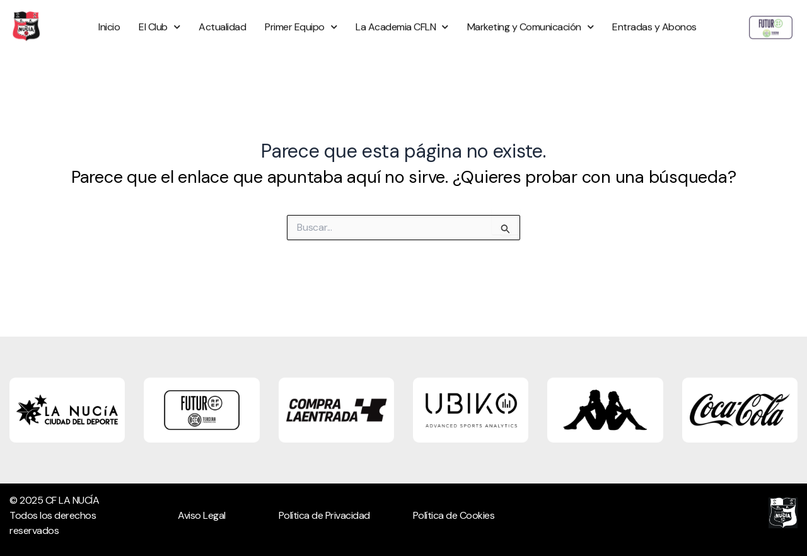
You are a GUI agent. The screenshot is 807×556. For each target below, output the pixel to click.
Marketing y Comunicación (530, 18)
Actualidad (222, 18)
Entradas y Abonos (654, 18)
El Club (159, 18)
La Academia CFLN (402, 18)
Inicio (109, 18)
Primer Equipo (301, 18)
